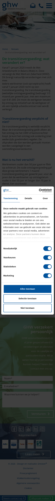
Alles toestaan (27, 289)
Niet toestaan (27, 308)
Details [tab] (28, 198)
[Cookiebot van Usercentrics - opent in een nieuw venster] (39, 190)
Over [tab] (45, 198)
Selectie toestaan (27, 298)
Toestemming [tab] (10, 198)
